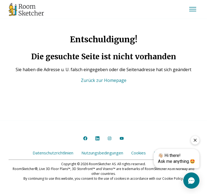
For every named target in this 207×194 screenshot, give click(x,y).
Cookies (138, 152)
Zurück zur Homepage (103, 80)
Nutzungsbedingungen (102, 152)
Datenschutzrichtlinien (53, 152)
